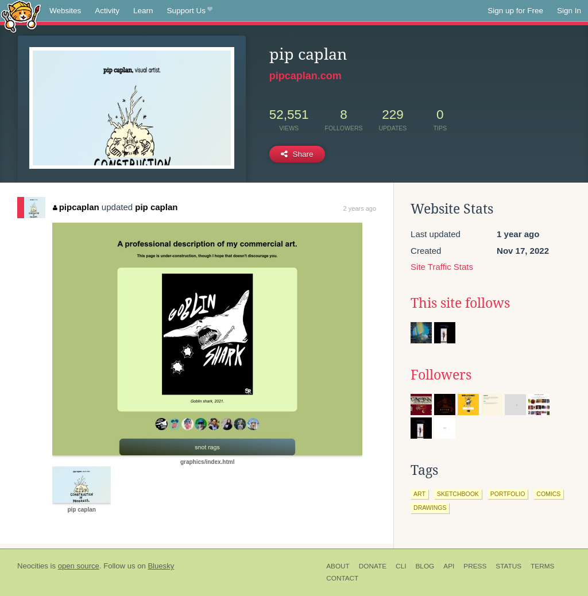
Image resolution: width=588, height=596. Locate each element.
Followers (441, 374)
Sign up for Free (515, 10)
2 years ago (359, 208)
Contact (342, 578)
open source (78, 566)
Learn (143, 10)
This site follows (460, 303)
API (448, 566)
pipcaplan (76, 207)
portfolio (507, 493)
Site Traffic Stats (442, 267)
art (419, 493)
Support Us (189, 11)
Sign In (569, 10)
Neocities (32, 566)
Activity (107, 10)
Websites (65, 10)
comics (548, 493)
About (338, 566)
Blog (424, 566)
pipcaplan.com (305, 76)
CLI (401, 566)
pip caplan (156, 207)
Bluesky (161, 566)
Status (508, 566)
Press (474, 566)
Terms (542, 566)
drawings (429, 507)
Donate (372, 566)
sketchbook (458, 493)
